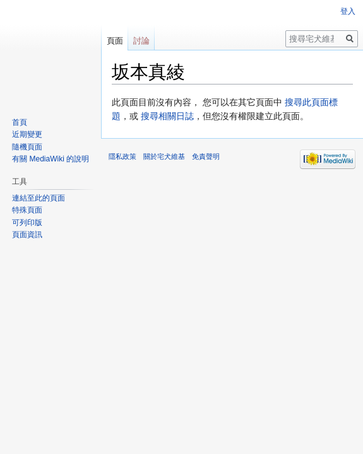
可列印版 (27, 222)
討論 (141, 40)
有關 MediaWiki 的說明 (50, 158)
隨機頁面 (27, 147)
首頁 (19, 122)
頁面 (115, 40)
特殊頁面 (27, 210)
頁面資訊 (27, 234)
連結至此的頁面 (38, 198)
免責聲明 (206, 156)
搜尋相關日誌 (167, 116)
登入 (347, 11)
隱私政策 (122, 156)
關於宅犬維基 (164, 156)
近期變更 (27, 134)
